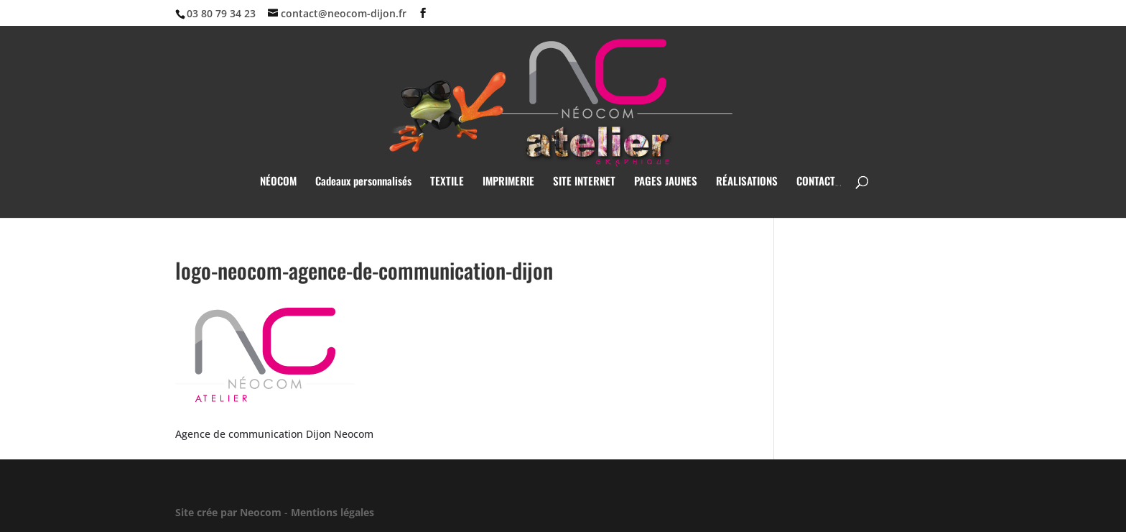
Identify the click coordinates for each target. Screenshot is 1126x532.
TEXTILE (447, 181)
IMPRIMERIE (508, 181)
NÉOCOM (278, 181)
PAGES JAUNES (665, 181)
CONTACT (815, 181)
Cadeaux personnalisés (363, 181)
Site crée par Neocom (228, 512)
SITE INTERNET (584, 181)
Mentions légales (332, 512)
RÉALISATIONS (747, 181)
